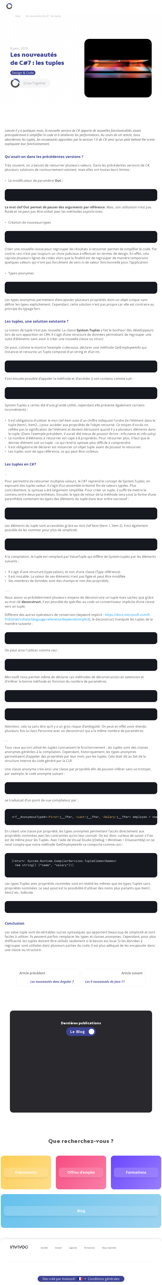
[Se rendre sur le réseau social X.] (150, 1248)
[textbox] (81, 195)
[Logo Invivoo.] (19, 1248)
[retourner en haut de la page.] (153, 1276)
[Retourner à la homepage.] (9, 6)
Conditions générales (104, 1279)
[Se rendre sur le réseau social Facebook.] (143, 1248)
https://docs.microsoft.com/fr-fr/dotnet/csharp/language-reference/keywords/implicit (78, 617)
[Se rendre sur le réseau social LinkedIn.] (131, 1248)
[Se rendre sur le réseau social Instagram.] (137, 1248)
